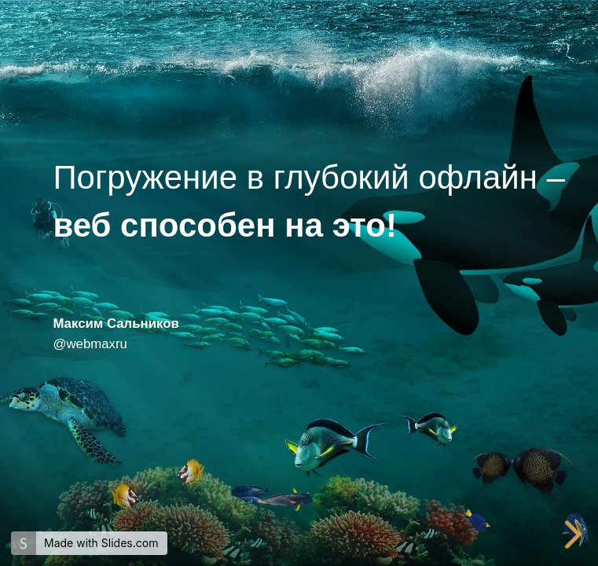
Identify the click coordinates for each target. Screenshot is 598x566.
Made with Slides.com (101, 542)
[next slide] (575, 534)
